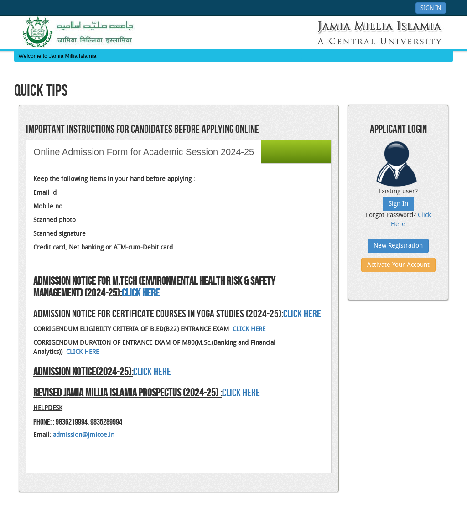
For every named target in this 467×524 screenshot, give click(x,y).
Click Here (241, 392)
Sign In (430, 8)
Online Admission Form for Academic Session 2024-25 (144, 152)
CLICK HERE (302, 314)
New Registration (398, 246)
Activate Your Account (398, 265)
